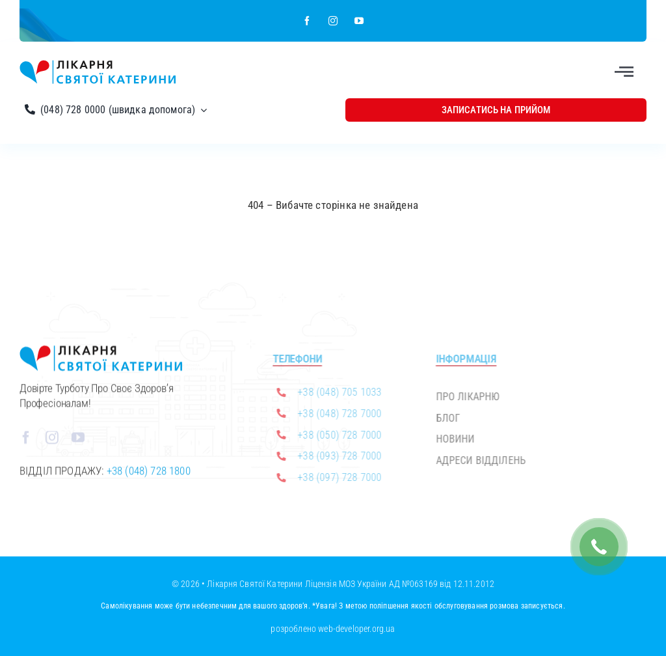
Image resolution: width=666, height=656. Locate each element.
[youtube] (359, 21)
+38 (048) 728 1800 (149, 473)
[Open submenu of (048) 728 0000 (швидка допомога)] (201, 110)
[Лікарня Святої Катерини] (98, 65)
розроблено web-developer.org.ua (333, 628)
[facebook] (307, 21)
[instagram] (333, 21)
